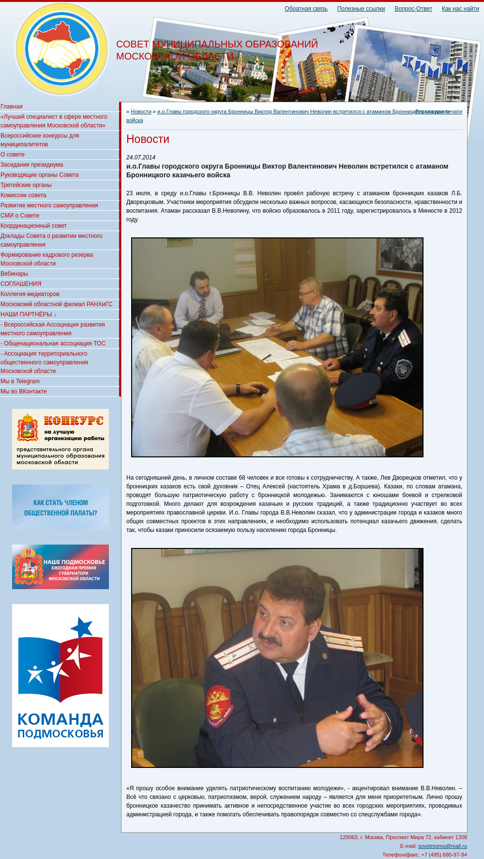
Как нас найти (460, 8)
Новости (141, 111)
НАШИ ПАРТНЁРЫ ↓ (28, 314)
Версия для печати (438, 111)
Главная (11, 106)
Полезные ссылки (361, 8)
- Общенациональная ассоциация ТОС (53, 343)
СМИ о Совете (19, 215)
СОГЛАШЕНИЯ (20, 284)
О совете (12, 154)
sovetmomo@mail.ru (442, 846)
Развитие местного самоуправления (49, 205)
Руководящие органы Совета (39, 175)
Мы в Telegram (20, 381)
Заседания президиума (31, 164)
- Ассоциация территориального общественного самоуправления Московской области (44, 362)
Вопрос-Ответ (413, 8)
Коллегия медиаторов (30, 294)
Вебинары (14, 273)
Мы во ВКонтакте (23, 391)
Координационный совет (33, 225)
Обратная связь (306, 8)
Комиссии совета (23, 195)
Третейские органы (26, 185)
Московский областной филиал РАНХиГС (56, 304)
